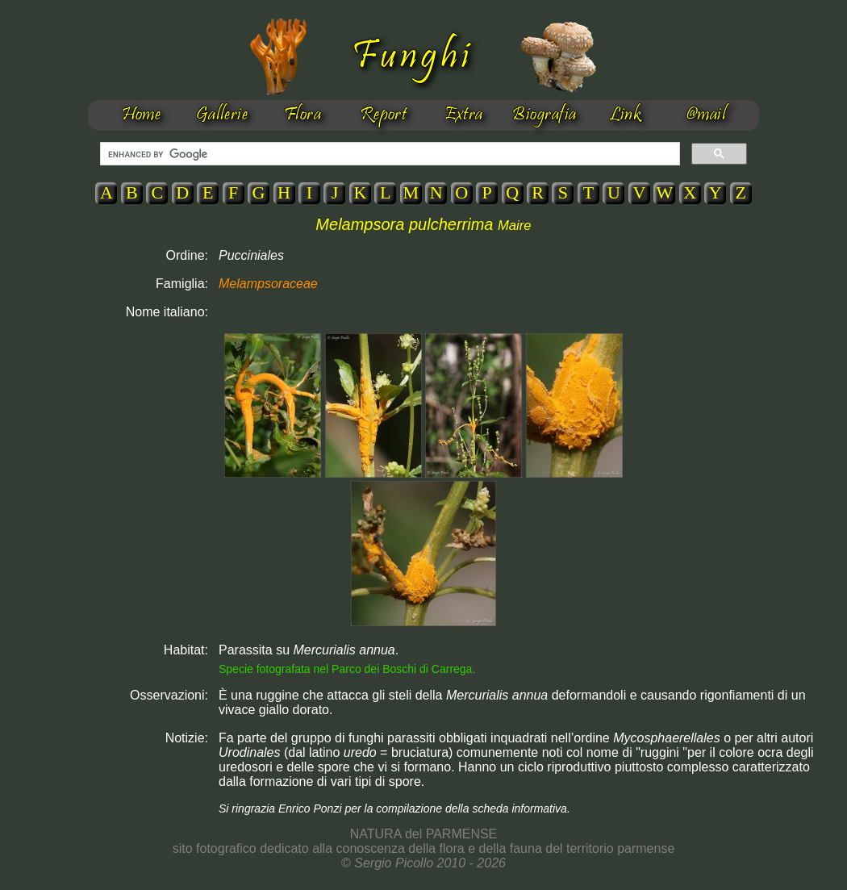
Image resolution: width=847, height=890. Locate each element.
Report (383, 115)
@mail (706, 115)
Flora (302, 115)
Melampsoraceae (268, 283)
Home (141, 115)
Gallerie (222, 115)
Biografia (544, 115)
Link (625, 115)
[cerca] (388, 154)
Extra (463, 115)
